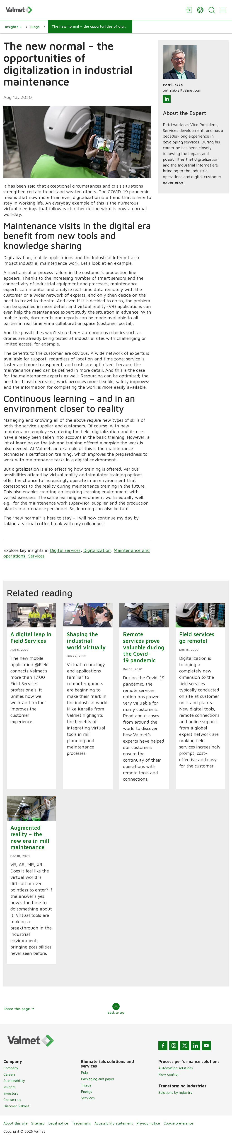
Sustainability (14, 1081)
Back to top (116, 1008)
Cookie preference (178, 1123)
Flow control (168, 1074)
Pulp (84, 1072)
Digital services (65, 550)
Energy (86, 1091)
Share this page (19, 1009)
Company (10, 1068)
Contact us (12, 1100)
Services (36, 555)
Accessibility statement (113, 1123)
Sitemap (38, 1123)
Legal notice (58, 1123)
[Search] (211, 10)
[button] (13, 26)
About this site (15, 1123)
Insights (9, 1087)
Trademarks (81, 1123)
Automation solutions (175, 1068)
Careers (9, 1074)
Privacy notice (148, 1123)
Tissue (86, 1085)
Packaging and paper (97, 1079)
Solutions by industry (175, 1092)
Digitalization (97, 550)
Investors (10, 1093)
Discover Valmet (16, 1106)
